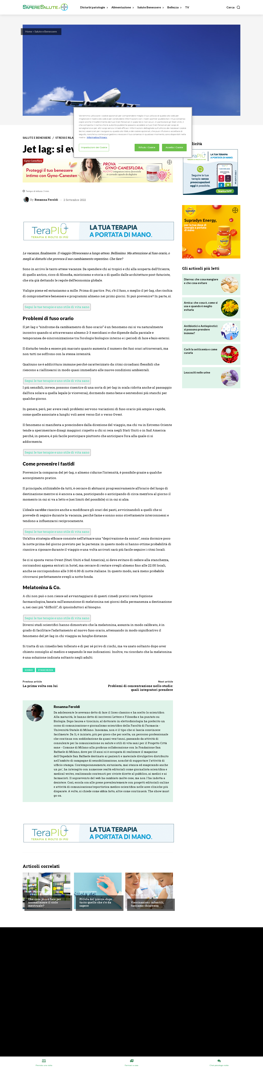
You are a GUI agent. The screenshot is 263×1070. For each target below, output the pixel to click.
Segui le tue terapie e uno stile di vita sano (57, 307)
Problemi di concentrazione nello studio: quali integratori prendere (140, 688)
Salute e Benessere (46, 31)
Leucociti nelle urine (197, 372)
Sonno (29, 670)
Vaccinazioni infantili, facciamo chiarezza (147, 903)
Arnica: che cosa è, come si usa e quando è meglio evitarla (201, 306)
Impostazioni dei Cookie (94, 147)
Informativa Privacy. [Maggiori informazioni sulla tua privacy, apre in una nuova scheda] (97, 137)
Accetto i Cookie (174, 147)
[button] (233, 7)
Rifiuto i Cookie (147, 147)
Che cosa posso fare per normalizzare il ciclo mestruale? (44, 902)
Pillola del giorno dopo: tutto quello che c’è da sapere (96, 902)
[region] (132, 132)
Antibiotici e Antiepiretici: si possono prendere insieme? (201, 329)
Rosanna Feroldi (46, 199)
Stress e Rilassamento (72, 137)
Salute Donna (88, 892)
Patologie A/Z (139, 895)
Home (28, 31)
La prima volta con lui (40, 686)
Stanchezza (45, 670)
